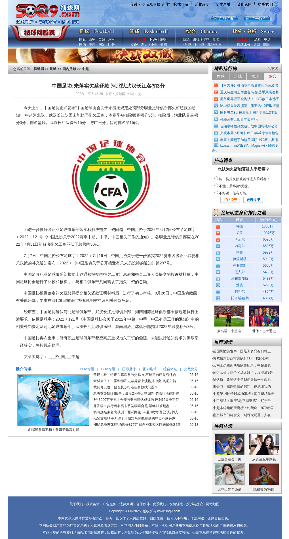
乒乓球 (186, 45)
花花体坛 (214, 45)
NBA (153, 39)
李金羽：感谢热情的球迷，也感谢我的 (242, 387)
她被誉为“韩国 (264, 489)
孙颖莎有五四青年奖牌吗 (239, 119)
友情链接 (176, 504)
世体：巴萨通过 (264, 331)
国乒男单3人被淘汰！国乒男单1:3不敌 (249, 113)
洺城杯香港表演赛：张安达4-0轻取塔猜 (249, 106)
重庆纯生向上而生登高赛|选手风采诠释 (249, 92)
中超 (92, 45)
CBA (134, 45)
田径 (196, 39)
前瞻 (266, 45)
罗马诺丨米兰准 (229, 331)
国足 (101, 45)
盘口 (256, 45)
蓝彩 (163, 45)
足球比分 (243, 39)
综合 (186, 39)
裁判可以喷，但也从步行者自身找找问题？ (125, 387)
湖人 (144, 45)
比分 (111, 45)
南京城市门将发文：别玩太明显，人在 (242, 415)
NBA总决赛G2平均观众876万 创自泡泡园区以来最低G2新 (137, 425)
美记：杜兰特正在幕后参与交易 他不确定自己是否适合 (134, 375)
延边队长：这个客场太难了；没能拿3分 (243, 372)
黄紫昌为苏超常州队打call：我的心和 (241, 358)
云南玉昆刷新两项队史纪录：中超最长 (242, 365)
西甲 (92, 39)
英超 (101, 39)
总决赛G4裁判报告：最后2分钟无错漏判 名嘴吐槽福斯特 (136, 393)
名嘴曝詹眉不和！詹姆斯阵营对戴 (53, 430)
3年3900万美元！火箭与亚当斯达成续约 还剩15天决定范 (136, 400)
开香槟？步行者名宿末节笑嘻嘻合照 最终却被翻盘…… (134, 406)
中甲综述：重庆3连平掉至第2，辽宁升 (242, 401)
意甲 (111, 39)
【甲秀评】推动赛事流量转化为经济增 (249, 85)
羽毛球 (199, 45)
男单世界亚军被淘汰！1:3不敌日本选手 (249, 99)
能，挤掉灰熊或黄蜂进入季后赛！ (244, 179)
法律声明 (126, 504)
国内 (82, 45)
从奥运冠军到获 (264, 459)
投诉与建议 (194, 504)
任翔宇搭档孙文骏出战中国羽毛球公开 (249, 126)
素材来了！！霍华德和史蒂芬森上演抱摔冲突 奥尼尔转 (134, 381)
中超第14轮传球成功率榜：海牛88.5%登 (243, 394)
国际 (82, 39)
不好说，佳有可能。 (234, 193)
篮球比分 (243, 45)
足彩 (257, 39)
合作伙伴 (143, 504)
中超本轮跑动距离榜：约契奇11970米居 (243, 408)
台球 (215, 39)
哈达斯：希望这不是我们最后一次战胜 (242, 380)
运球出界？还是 (229, 489)
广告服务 (109, 504)
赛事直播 (139, 39)
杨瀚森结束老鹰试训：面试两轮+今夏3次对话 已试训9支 (135, 412)
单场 (267, 39)
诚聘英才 (93, 504)
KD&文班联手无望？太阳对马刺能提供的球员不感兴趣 (134, 418)
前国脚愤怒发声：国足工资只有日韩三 (242, 351)
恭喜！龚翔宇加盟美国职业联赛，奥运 (249, 140)
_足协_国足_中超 (64, 356)
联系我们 (159, 504)
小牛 (154, 45)
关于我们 (76, 504)
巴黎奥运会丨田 (229, 459)
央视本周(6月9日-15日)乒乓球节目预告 (249, 133)
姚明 (163, 39)
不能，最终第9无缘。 (235, 186)
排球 (205, 39)
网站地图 (213, 504)
